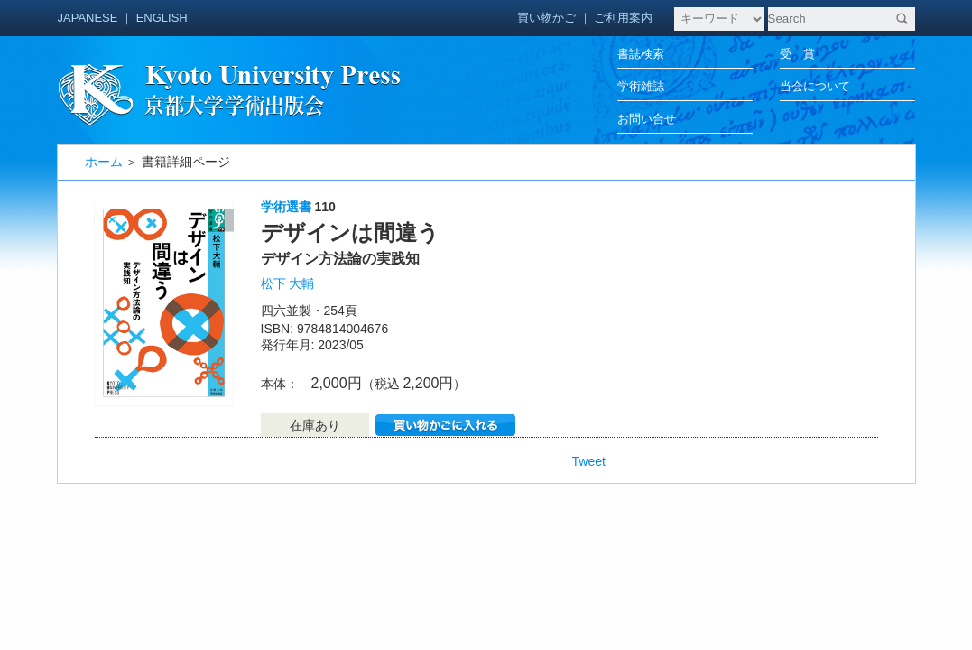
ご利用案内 (623, 17)
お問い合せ (646, 118)
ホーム (104, 161)
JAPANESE (88, 17)
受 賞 (797, 53)
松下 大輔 (288, 283)
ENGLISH (162, 17)
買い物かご (546, 17)
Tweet (589, 461)
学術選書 (286, 207)
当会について (815, 86)
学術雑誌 (640, 86)
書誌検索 (640, 53)
